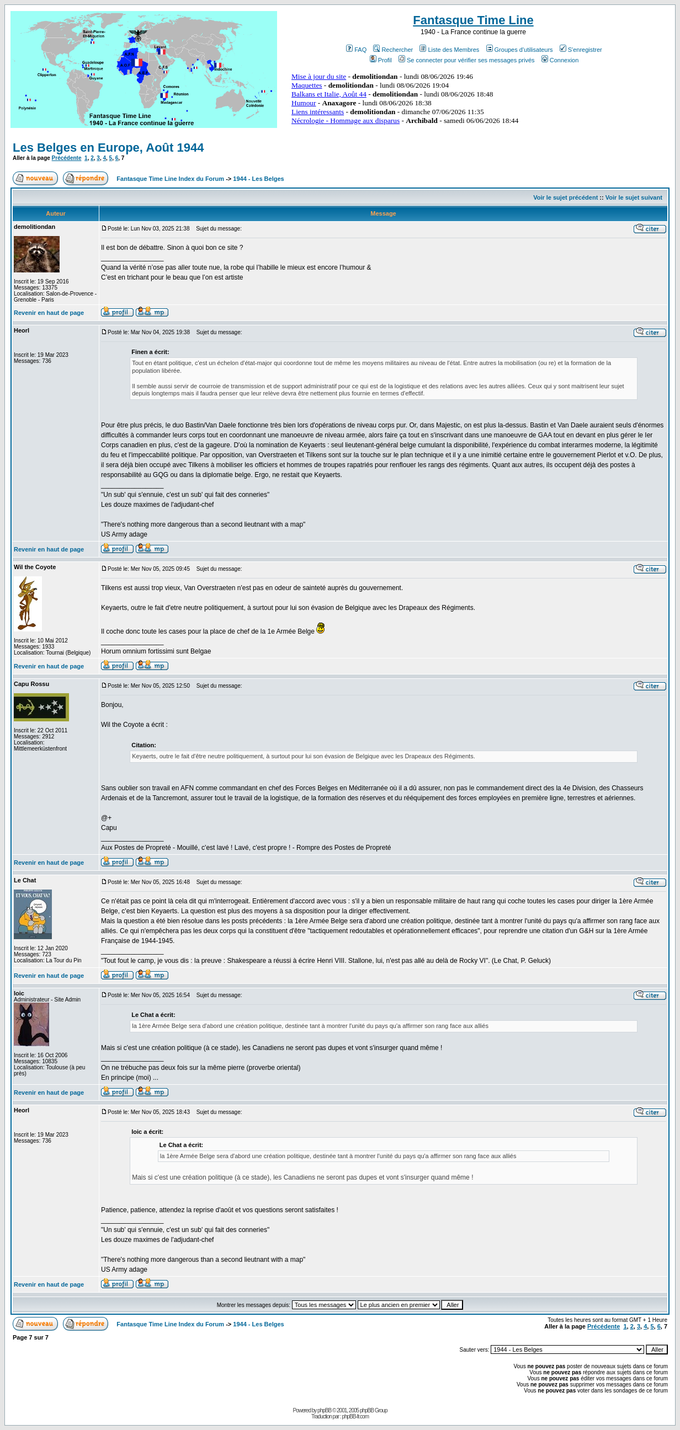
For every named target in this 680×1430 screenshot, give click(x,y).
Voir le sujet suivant (633, 197)
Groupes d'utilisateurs (519, 49)
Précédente (67, 158)
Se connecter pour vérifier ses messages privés (467, 60)
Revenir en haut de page (49, 312)
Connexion (560, 60)
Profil (381, 60)
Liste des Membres (449, 49)
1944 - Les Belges (258, 178)
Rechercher (393, 49)
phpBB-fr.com (355, 1416)
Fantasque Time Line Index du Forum (170, 178)
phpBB (324, 1410)
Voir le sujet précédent (565, 197)
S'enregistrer (581, 49)
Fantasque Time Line (473, 20)
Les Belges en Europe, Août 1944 (108, 147)
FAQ (356, 49)
